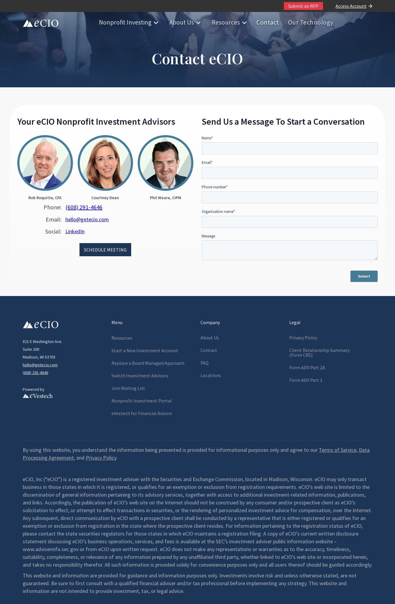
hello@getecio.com (87, 219)
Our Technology (310, 22)
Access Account (351, 6)
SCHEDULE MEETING (105, 250)
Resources (226, 22)
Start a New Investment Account (144, 350)
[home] (41, 22)
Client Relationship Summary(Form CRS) (319, 352)
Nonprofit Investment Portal (141, 400)
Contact (267, 22)
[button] (128, 22)
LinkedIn (75, 231)
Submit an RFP (303, 6)
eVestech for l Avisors (141, 413)
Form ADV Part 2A (307, 367)
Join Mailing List (128, 388)
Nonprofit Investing (125, 22)
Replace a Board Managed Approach (147, 363)
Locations (210, 375)
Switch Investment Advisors (139, 375)
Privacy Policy (303, 337)
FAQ (204, 362)
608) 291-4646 (36, 372)
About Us (181, 22)
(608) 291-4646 (83, 207)
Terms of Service (337, 449)
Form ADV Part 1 (305, 380)
